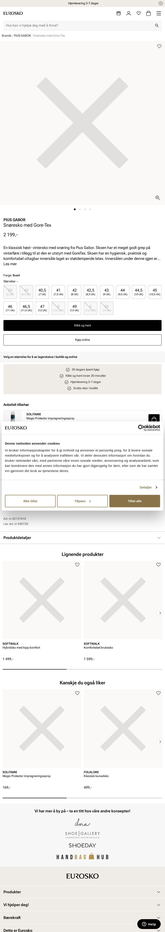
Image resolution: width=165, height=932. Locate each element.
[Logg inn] (129, 13)
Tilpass (83, 501)
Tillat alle (135, 501)
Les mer (10, 264)
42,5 (90, 292)
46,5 (26, 308)
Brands (6, 35)
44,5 (138, 292)
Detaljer (146, 487)
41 (58, 292)
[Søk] (157, 25)
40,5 (42, 292)
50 (106, 308)
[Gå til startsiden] (13, 13)
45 (154, 292)
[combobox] (79, 25)
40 (26, 292)
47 (42, 308)
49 (74, 308)
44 (122, 292)
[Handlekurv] (148, 13)
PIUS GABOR (22, 35)
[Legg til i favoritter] (159, 46)
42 (74, 292)
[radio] (10, 292)
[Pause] (160, 3)
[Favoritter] (139, 13)
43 (106, 292)
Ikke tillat (30, 501)
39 (10, 292)
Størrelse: (9, 281)
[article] (42, 609)
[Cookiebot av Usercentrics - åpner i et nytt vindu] (141, 428)
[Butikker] (119, 13)
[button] (154, 419)
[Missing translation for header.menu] (158, 13)
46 (10, 308)
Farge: (11, 275)
